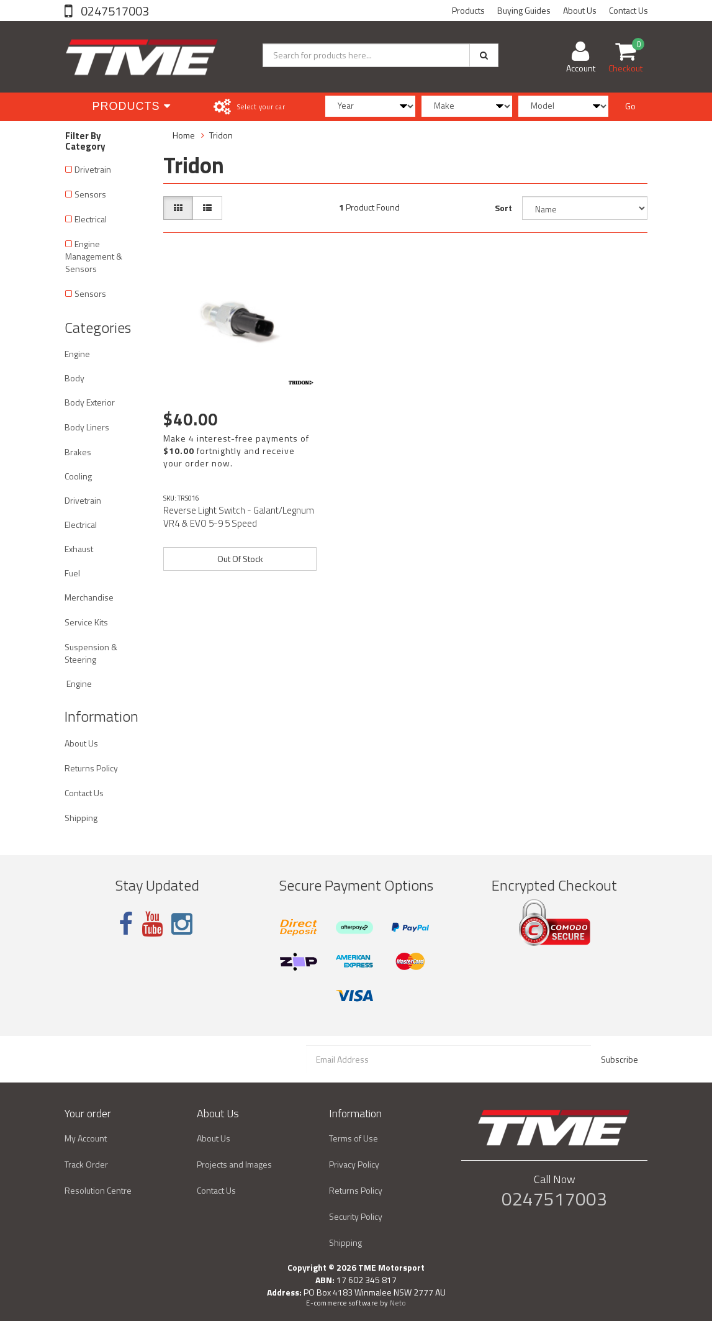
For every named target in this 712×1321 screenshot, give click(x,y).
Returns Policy (91, 767)
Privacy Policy (354, 1164)
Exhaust (79, 548)
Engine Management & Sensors (93, 256)
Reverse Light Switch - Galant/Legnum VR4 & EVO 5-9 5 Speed (238, 516)
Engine (77, 353)
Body (74, 377)
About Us (580, 10)
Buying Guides (524, 10)
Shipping (81, 817)
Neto (398, 1303)
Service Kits (86, 622)
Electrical (90, 218)
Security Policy (355, 1216)
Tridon (221, 135)
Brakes (78, 451)
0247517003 (113, 10)
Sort (503, 207)
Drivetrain (92, 169)
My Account (86, 1138)
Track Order (86, 1164)
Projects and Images (234, 1164)
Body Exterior (90, 402)
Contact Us (628, 10)
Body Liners (87, 427)
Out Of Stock (240, 558)
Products (468, 10)
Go (630, 105)
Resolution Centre (98, 1190)
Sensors (90, 194)
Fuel (72, 572)
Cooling (78, 476)
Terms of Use (353, 1138)
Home (184, 135)
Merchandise (89, 597)
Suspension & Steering (91, 653)
